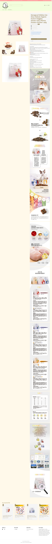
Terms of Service (23, 542)
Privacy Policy (26, 542)
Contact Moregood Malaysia (30, 529)
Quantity (32, 35)
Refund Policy (29, 542)
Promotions (32, 30)
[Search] (22, 5)
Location (28, 530)
